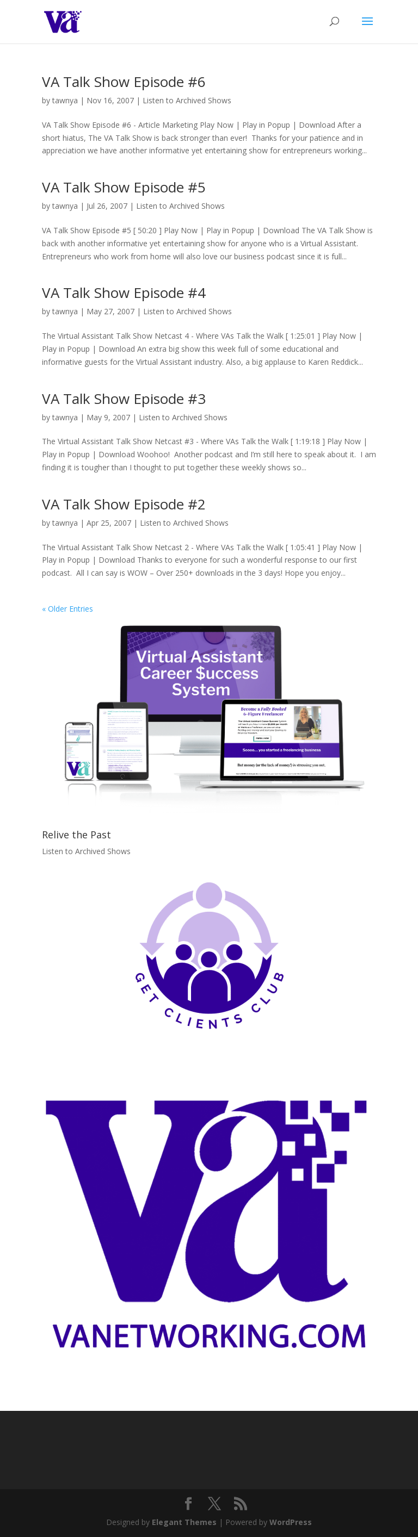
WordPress (290, 1522)
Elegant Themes (184, 1522)
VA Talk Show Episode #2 (124, 504)
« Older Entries (67, 608)
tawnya (65, 100)
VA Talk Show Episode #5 (124, 187)
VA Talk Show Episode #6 (124, 81)
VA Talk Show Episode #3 (124, 398)
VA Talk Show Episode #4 (124, 292)
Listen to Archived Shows (187, 100)
